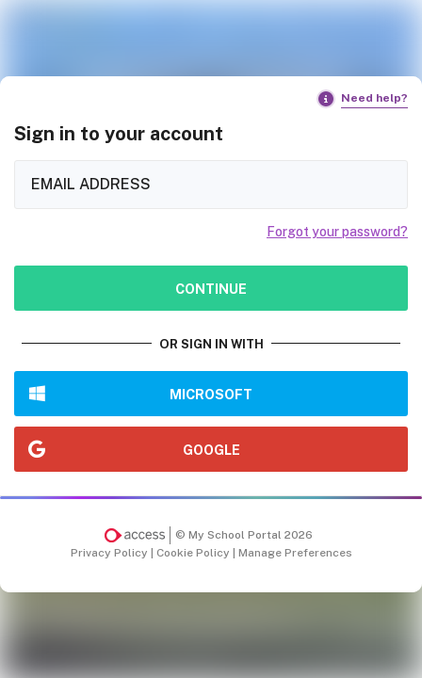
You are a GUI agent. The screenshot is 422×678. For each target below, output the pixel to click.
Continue (211, 289)
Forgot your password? (337, 231)
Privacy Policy (111, 552)
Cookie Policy (194, 552)
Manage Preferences (295, 552)
